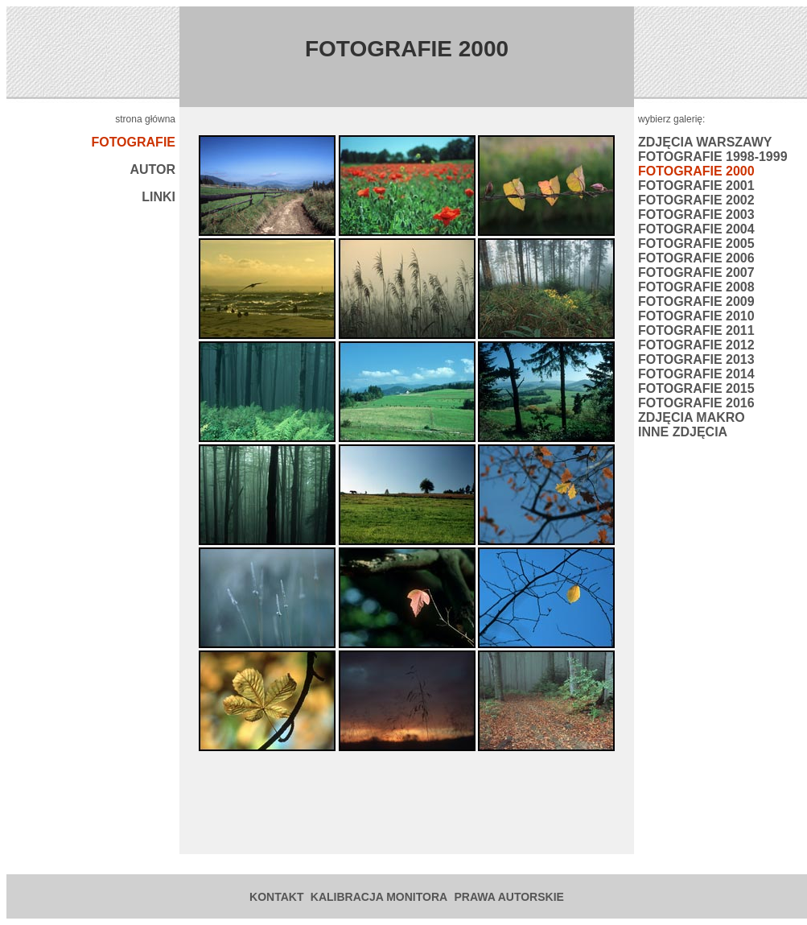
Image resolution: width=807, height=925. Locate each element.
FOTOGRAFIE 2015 (696, 388)
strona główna (145, 119)
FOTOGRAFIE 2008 (696, 287)
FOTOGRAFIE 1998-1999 (713, 156)
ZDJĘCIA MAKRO (691, 417)
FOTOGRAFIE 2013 (696, 359)
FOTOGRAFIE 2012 (696, 345)
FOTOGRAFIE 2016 (696, 403)
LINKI (158, 197)
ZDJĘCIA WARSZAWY (705, 142)
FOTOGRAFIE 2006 (696, 258)
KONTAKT (276, 896)
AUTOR (152, 169)
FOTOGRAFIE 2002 (696, 200)
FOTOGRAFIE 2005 (696, 243)
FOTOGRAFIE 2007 (696, 272)
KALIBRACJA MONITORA (379, 896)
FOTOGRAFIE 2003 (696, 214)
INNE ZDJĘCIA (682, 432)
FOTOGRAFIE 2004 (696, 229)
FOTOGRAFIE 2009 (696, 301)
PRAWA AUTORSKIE (509, 896)
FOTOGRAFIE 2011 (696, 330)
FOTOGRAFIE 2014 (696, 374)
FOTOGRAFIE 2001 (696, 185)
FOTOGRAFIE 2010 (696, 316)
